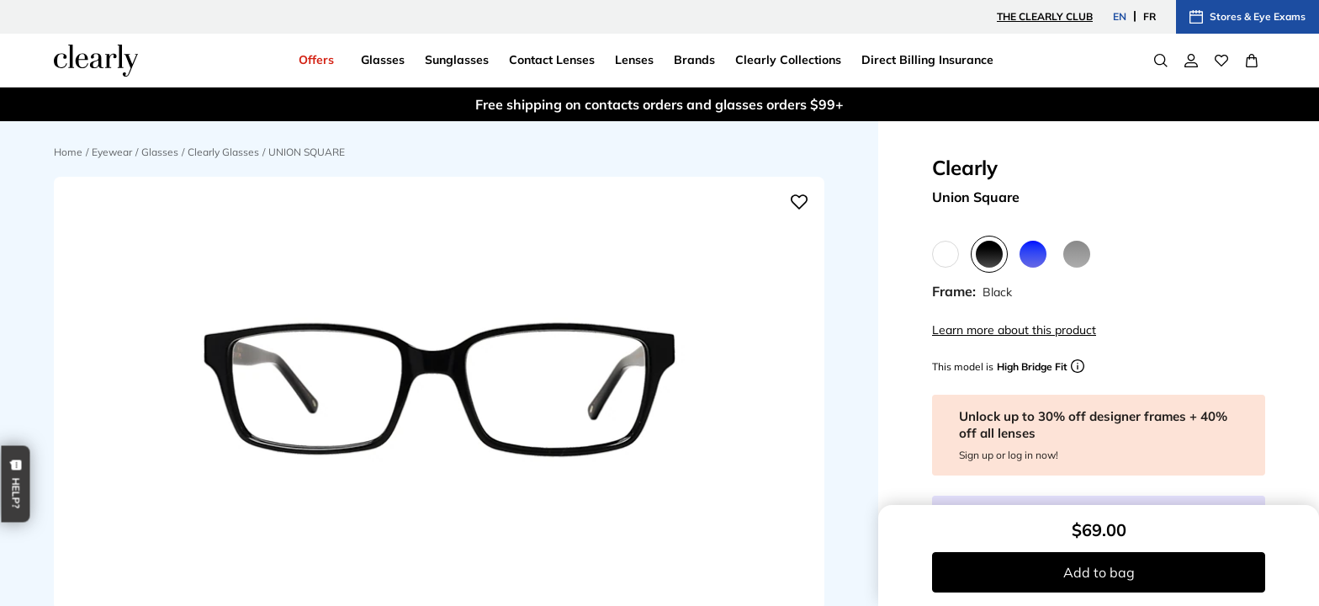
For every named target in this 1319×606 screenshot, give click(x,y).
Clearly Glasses (223, 152)
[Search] (1160, 60)
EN (1119, 16)
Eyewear (112, 152)
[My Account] (1191, 60)
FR (1149, 16)
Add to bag (1099, 572)
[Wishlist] (1221, 60)
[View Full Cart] (1251, 60)
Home (68, 152)
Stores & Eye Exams (1247, 17)
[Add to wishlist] (799, 202)
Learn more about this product (1014, 330)
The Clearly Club (1045, 16)
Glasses (159, 152)
